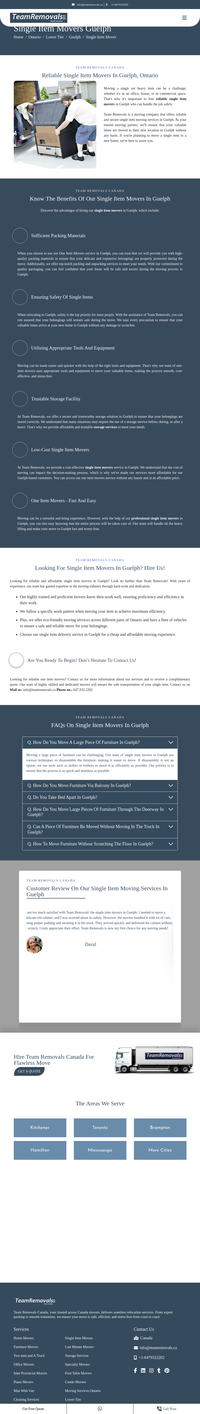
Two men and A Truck (29, 1356)
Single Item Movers (79, 1338)
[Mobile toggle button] (184, 18)
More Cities (160, 1150)
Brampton (160, 1127)
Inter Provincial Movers (30, 1373)
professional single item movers (155, 518)
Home (19, 37)
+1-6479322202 (116, 5)
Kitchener (40, 1127)
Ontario (35, 37)
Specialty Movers (77, 1364)
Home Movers (24, 1338)
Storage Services (77, 1356)
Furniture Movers (26, 1347)
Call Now (166, 1408)
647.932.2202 (83, 690)
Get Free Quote (33, 1409)
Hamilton (40, 1150)
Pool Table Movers (78, 1373)
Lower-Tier (73, 1399)
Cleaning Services (26, 1399)
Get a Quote (29, 1071)
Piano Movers (23, 1382)
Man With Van (24, 1391)
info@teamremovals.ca (87, 5)
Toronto (100, 1127)
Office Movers (24, 1364)
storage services (105, 427)
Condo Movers (75, 1382)
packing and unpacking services (95, 264)
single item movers (108, 210)
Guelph (75, 37)
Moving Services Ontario (83, 1391)
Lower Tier (55, 37)
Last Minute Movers (79, 1347)
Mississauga (100, 1150)
